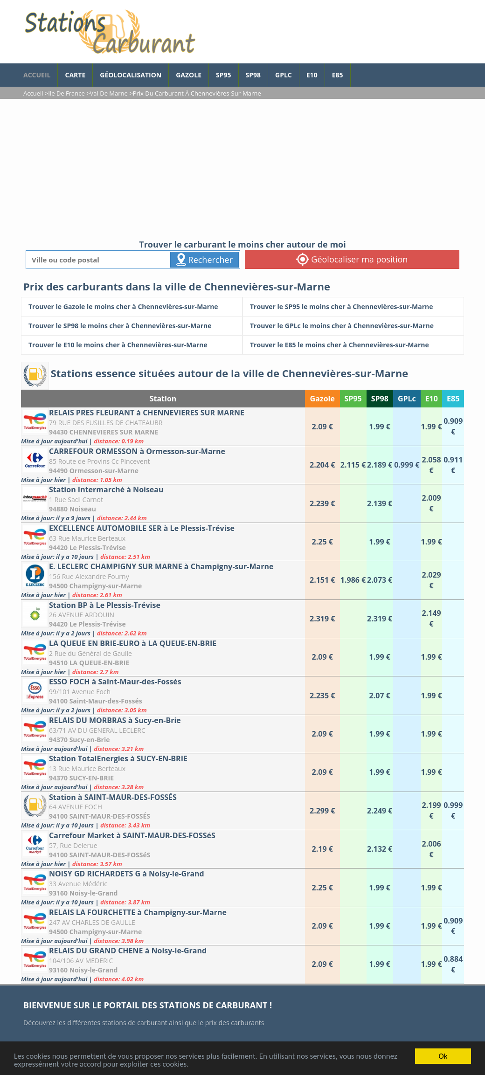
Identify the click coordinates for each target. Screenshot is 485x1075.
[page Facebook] (358, 70)
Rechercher (204, 259)
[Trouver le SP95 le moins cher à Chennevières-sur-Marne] (353, 306)
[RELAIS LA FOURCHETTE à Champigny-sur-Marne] (163, 926)
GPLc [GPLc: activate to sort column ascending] (407, 398)
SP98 (253, 74)
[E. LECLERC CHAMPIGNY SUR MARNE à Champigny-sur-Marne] (163, 580)
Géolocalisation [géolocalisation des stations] (130, 74)
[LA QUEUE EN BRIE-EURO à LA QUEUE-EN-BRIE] (163, 657)
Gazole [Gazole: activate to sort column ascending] (322, 398)
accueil (36, 74)
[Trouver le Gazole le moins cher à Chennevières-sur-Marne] (131, 306)
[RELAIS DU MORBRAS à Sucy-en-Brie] (163, 734)
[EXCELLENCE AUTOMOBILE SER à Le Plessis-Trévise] (163, 542)
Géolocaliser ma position (352, 259)
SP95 (223, 74)
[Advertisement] (242, 168)
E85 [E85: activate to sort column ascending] (453, 398)
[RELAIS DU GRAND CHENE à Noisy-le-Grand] (163, 964)
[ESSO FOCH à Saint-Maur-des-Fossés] (163, 695)
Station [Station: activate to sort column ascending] (163, 398)
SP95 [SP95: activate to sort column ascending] (353, 398)
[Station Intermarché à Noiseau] (163, 503)
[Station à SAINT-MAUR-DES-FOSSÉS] (163, 811)
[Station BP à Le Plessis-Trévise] (163, 619)
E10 (312, 74)
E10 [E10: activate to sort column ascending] (431, 398)
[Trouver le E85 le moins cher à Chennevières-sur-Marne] (353, 345)
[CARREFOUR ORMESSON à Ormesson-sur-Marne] (163, 465)
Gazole (188, 74)
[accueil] (109, 31)
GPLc (283, 74)
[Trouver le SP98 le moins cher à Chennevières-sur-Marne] (131, 326)
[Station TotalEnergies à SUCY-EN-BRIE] (163, 772)
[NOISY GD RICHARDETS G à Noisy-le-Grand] (163, 887)
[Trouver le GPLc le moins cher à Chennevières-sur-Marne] (353, 326)
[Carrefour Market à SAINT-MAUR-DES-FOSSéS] (163, 849)
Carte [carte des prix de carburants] (75, 74)
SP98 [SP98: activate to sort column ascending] (379, 398)
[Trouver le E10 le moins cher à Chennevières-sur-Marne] (131, 345)
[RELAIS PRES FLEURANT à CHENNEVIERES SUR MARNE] (163, 426)
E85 (337, 74)
